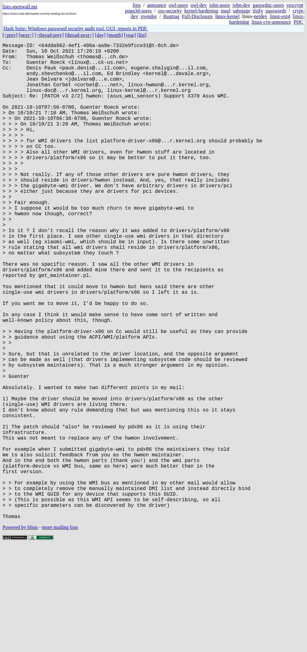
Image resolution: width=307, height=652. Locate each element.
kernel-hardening (201, 10)
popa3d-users (138, 10)
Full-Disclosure (197, 16)
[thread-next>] (79, 35)
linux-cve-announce (271, 22)
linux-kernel (227, 16)
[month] (115, 35)
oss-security (170, 10)
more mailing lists (60, 633)
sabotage (241, 10)
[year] (130, 35)
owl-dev (198, 5)
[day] (100, 35)
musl (225, 10)
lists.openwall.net (19, 6)
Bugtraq (171, 16)
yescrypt (294, 5)
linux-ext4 (280, 16)
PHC (298, 22)
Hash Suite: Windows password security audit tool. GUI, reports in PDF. (75, 28)
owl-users (178, 5)
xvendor (149, 16)
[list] (142, 35)
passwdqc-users (268, 5)
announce (156, 5)
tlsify (258, 10)
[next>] (26, 35)
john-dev (241, 5)
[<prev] (9, 35)
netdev (260, 16)
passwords (276, 10)
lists (137, 5)
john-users (219, 5)
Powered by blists (20, 633)
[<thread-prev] (49, 35)
